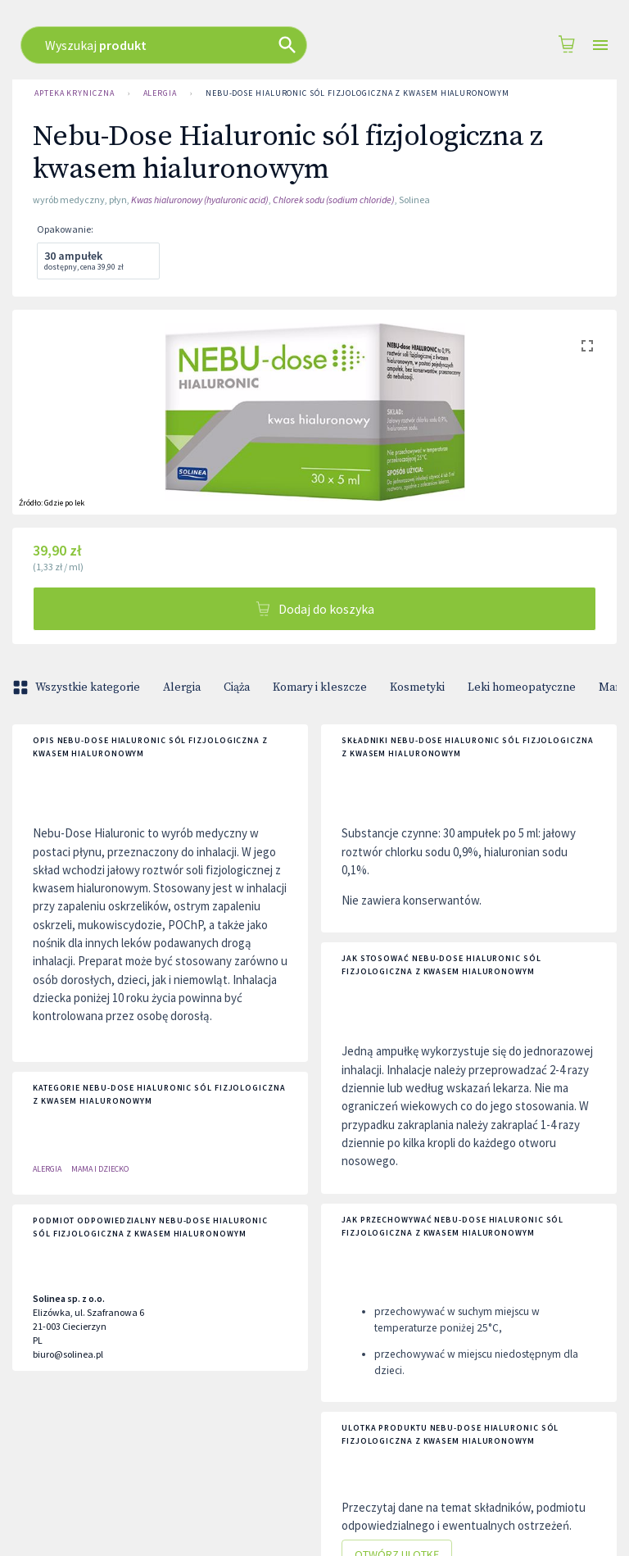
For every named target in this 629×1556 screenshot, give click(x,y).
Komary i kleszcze (320, 687)
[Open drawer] (600, 45)
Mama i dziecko (100, 1169)
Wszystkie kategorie (78, 687)
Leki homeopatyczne (522, 687)
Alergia (160, 93)
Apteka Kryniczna (74, 93)
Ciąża (237, 687)
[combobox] (294, 45)
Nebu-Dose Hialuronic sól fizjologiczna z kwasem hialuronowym (357, 93)
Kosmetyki (417, 687)
